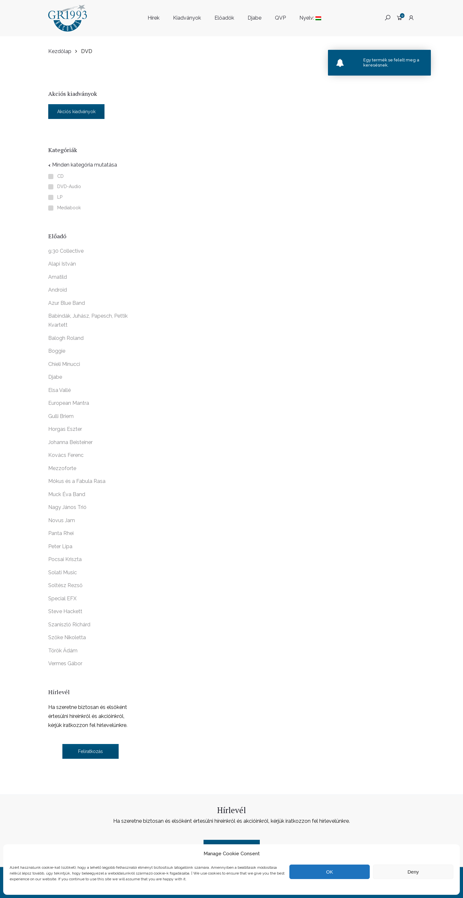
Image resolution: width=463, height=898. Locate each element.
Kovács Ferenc (66, 455)
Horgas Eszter (65, 429)
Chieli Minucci (64, 364)
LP (59, 197)
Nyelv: (310, 18)
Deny (413, 872)
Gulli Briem (61, 416)
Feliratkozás (90, 751)
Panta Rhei (61, 533)
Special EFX (62, 598)
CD (60, 176)
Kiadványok (187, 18)
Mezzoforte (62, 468)
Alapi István (62, 264)
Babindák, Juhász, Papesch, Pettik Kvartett (88, 320)
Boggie (56, 351)
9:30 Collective (66, 251)
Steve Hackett (65, 611)
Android (57, 290)
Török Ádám (62, 651)
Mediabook (69, 207)
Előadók (224, 18)
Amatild (57, 277)
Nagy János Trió (67, 507)
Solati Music (62, 572)
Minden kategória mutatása (84, 165)
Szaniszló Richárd (69, 624)
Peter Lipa (60, 546)
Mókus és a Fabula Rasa (76, 481)
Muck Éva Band (66, 494)
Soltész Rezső (65, 585)
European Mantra (68, 403)
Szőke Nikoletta (67, 637)
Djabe (254, 18)
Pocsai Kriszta (65, 559)
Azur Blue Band (66, 303)
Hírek (153, 18)
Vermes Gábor (65, 663)
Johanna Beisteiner (70, 442)
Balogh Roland (66, 338)
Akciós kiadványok (76, 111)
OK (329, 872)
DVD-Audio (69, 186)
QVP (280, 18)
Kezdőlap (59, 51)
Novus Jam (61, 520)
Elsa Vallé (59, 390)
